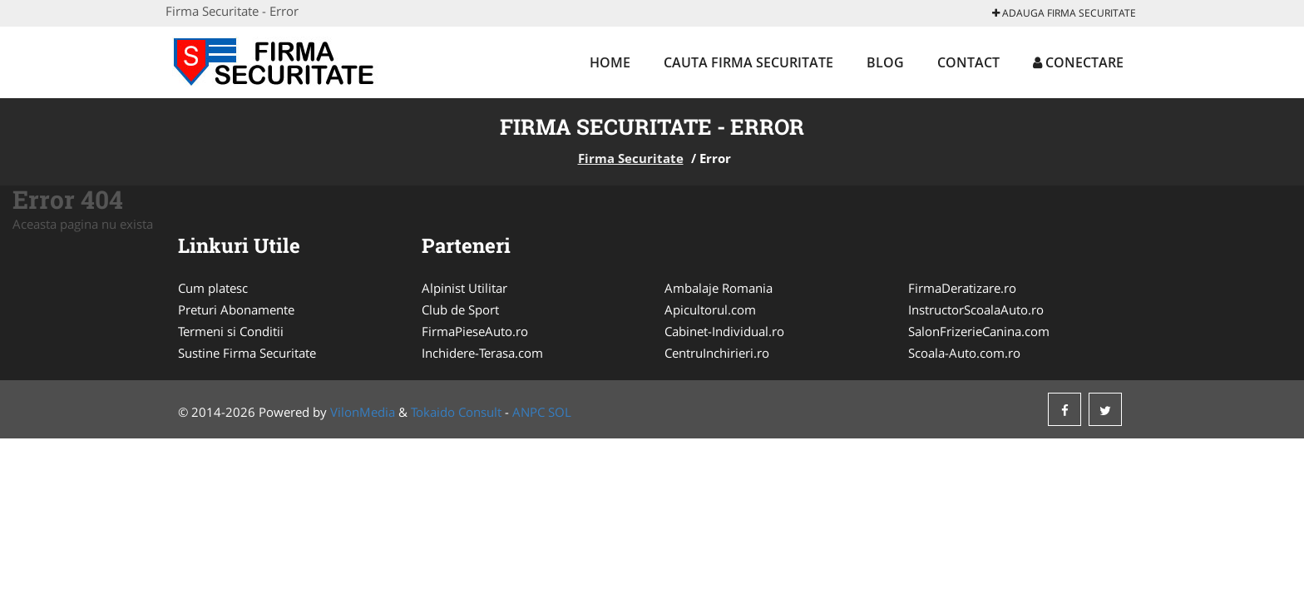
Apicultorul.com (710, 309)
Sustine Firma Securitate (247, 352)
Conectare (1078, 62)
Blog (885, 62)
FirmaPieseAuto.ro (475, 331)
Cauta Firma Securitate (748, 62)
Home (610, 62)
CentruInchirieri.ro (716, 352)
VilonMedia (362, 411)
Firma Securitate (631, 158)
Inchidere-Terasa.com (482, 352)
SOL (559, 411)
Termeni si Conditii (231, 331)
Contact (968, 62)
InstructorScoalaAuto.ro (976, 309)
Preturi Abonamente (236, 309)
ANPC (528, 411)
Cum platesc (213, 288)
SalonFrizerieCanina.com (979, 331)
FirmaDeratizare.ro (962, 288)
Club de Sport (460, 309)
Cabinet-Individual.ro (724, 331)
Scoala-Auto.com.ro (964, 352)
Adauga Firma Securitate (1064, 13)
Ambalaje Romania (718, 288)
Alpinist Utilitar (464, 288)
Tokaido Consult (456, 411)
